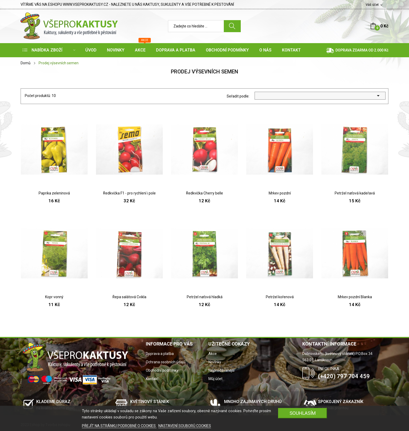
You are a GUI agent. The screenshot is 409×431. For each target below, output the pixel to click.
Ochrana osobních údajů (165, 362)
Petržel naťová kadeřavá (355, 193)
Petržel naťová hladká (204, 297)
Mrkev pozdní (280, 193)
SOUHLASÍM (303, 413)
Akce (212, 354)
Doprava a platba (160, 354)
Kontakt (152, 379)
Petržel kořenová (280, 297)
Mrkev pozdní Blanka (355, 297)
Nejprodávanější (221, 370)
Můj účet (215, 379)
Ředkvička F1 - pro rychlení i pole (129, 193)
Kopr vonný (54, 297)
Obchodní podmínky (162, 370)
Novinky (214, 362)
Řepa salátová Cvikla (129, 297)
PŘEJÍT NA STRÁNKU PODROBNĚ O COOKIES (119, 426)
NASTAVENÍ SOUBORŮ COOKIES (184, 426)
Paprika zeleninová (54, 193)
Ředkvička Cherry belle (204, 193)
